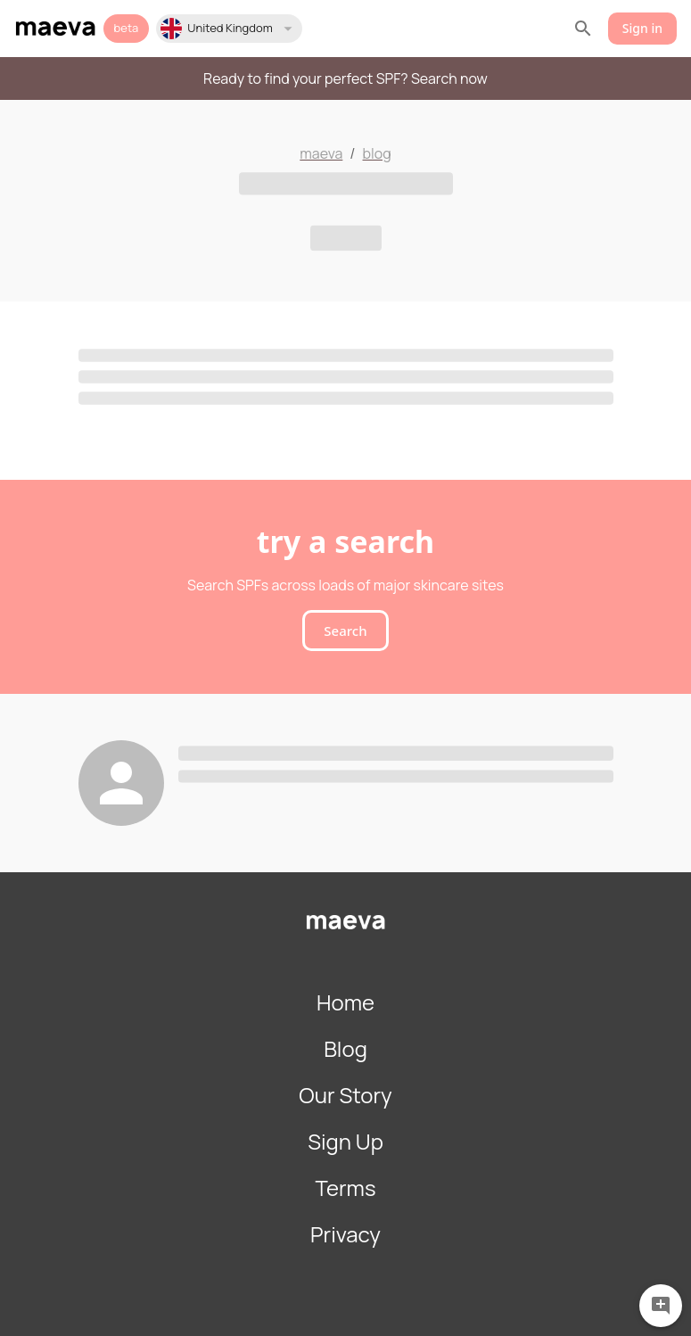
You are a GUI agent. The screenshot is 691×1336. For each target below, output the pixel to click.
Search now (449, 78)
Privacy (345, 1234)
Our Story (345, 1094)
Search (345, 630)
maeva (321, 153)
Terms (345, 1187)
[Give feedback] (660, 1305)
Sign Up (345, 1141)
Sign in (642, 28)
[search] (583, 28)
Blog (345, 1048)
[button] (228, 28)
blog (377, 153)
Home (345, 1002)
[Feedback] (660, 1304)
